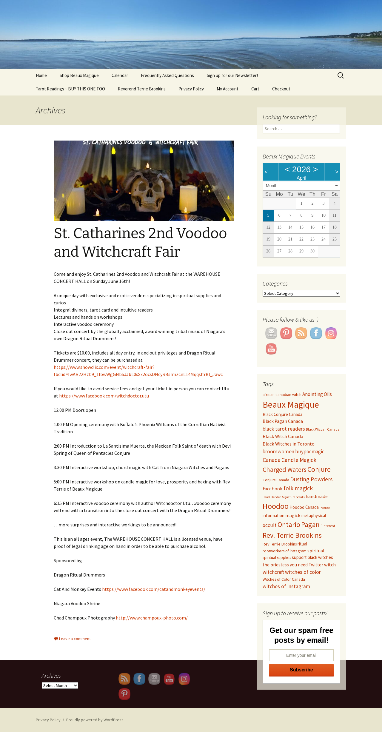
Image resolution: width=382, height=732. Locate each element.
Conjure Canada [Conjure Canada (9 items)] (276, 480)
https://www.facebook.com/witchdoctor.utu (104, 396)
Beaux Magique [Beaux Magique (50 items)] (291, 404)
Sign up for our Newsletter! (232, 75)
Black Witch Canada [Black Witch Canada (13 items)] (283, 436)
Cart (255, 89)
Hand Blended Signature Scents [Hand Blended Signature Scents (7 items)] (284, 497)
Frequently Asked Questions (167, 75)
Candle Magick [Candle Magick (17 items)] (298, 459)
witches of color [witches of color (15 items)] (303, 572)
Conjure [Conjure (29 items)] (319, 469)
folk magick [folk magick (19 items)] (298, 488)
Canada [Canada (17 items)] (272, 459)
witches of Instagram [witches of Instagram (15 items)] (286, 586)
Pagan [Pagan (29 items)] (310, 524)
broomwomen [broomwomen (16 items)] (278, 451)
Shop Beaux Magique (79, 75)
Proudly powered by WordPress (95, 719)
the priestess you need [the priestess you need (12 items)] (285, 565)
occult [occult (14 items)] (270, 525)
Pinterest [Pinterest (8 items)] (328, 525)
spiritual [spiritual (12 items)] (315, 551)
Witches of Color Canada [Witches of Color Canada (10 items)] (284, 579)
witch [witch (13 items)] (330, 565)
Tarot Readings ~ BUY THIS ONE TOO (70, 89)
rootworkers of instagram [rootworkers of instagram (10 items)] (284, 551)
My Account (227, 89)
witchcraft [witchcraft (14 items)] (273, 572)
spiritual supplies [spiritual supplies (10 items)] (277, 557)
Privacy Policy (191, 89)
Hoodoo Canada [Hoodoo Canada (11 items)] (304, 507)
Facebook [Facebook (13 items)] (273, 488)
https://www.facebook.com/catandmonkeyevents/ (153, 589)
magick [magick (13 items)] (293, 515)
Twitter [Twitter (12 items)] (316, 565)
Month (272, 185)
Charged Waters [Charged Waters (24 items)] (284, 469)
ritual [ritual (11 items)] (302, 544)
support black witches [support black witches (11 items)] (312, 557)
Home (41, 75)
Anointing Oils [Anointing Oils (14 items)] (317, 394)
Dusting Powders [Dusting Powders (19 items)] (311, 479)
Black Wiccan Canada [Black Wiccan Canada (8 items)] (323, 429)
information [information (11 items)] (273, 515)
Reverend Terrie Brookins (142, 89)
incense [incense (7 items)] (325, 508)
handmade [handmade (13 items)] (317, 496)
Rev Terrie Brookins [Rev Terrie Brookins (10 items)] (280, 544)
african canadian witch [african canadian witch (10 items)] (282, 394)
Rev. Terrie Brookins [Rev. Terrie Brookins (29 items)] (292, 535)
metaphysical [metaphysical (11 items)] (313, 515)
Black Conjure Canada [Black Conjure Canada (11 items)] (282, 414)
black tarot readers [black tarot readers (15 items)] (284, 429)
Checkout (281, 89)
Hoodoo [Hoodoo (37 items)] (276, 506)
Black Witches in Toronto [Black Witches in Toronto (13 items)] (289, 444)
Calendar (120, 75)
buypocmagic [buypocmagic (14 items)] (309, 451)
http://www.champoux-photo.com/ (152, 618)
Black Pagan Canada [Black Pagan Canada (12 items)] (283, 421)
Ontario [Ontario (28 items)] (289, 524)
